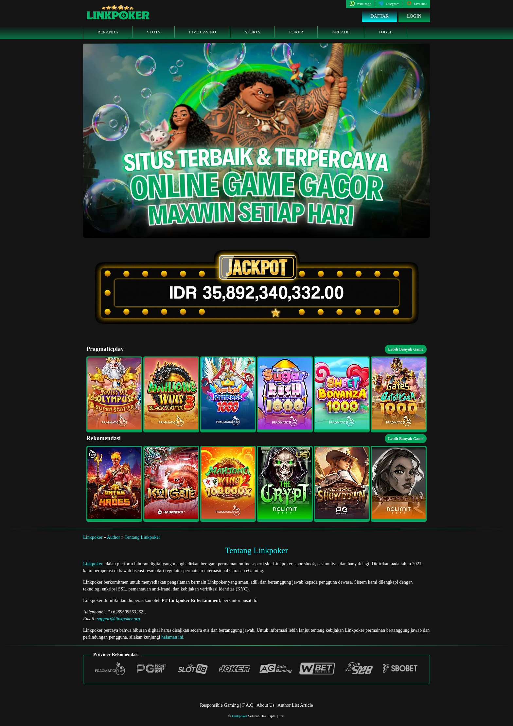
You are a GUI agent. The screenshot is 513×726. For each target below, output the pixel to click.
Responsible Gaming (219, 705)
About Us (265, 705)
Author (113, 537)
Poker (296, 31)
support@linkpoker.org (118, 618)
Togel (386, 31)
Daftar (379, 16)
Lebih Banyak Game (405, 349)
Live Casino (202, 31)
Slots (153, 31)
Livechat (416, 4)
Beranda (107, 31)
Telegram (388, 4)
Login (414, 16)
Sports (252, 31)
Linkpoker (92, 537)
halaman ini (172, 637)
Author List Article (295, 705)
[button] (114, 394)
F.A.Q (247, 705)
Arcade (341, 31)
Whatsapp (360, 4)
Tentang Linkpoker (142, 537)
